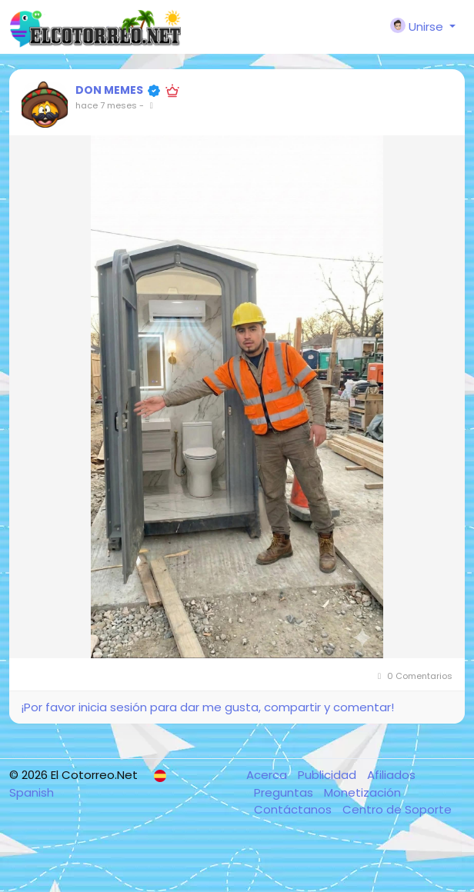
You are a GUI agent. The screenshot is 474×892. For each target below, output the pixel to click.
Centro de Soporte (397, 809)
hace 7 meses (106, 105)
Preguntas (285, 792)
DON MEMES (109, 90)
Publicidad (328, 775)
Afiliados (391, 775)
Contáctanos (294, 809)
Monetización (362, 792)
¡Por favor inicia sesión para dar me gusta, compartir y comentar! (207, 707)
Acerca (268, 775)
